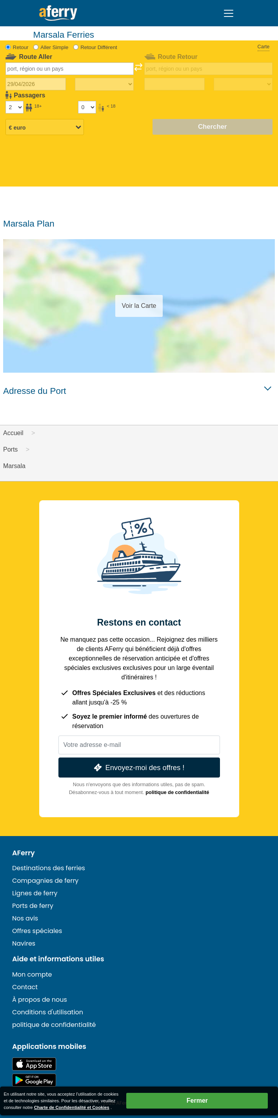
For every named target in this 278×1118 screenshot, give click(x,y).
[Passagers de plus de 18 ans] (14, 107)
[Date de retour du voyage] (174, 84)
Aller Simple (54, 47)
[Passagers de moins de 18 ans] (87, 107)
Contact (25, 987)
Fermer (197, 1100)
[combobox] (69, 68)
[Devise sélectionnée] (45, 127)
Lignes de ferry (35, 893)
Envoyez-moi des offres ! (138, 767)
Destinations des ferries (48, 868)
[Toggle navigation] (228, 13)
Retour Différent (98, 47)
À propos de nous (39, 999)
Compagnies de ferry (45, 880)
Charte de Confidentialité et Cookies (71, 1107)
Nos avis (25, 918)
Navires (23, 943)
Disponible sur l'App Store (34, 1064)
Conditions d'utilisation (47, 1012)
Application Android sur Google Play (34, 1080)
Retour (21, 47)
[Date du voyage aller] (35, 84)
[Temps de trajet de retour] (243, 84)
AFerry (23, 853)
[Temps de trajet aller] (104, 84)
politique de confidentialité (177, 792)
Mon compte (32, 974)
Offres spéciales (37, 930)
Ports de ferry (32, 905)
